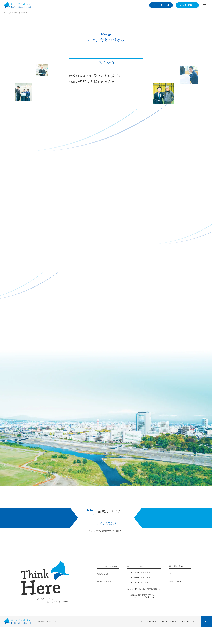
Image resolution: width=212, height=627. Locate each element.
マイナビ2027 (106, 523)
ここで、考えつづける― (21, 12)
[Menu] (204, 5)
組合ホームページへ (47, 621)
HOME (6, 12)
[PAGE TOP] (206, 621)
